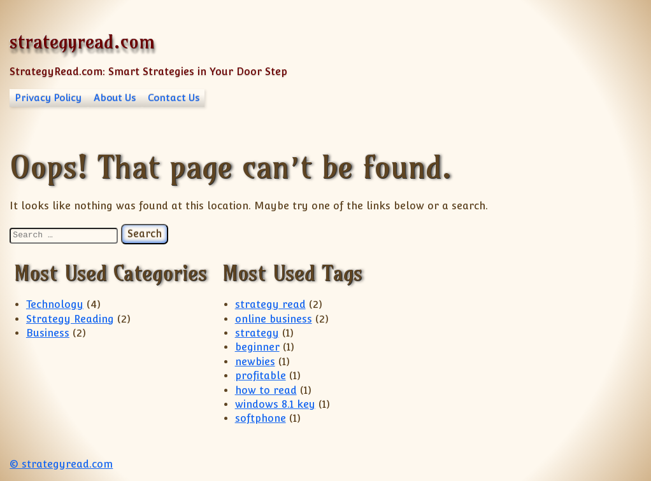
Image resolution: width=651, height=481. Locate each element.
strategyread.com (82, 41)
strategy (257, 333)
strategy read (270, 304)
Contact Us (173, 97)
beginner (257, 347)
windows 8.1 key (275, 404)
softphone (260, 418)
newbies (255, 362)
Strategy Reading (70, 319)
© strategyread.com (61, 464)
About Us (115, 97)
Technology (54, 304)
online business (273, 319)
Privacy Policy (48, 97)
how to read (266, 390)
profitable (260, 376)
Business (47, 333)
